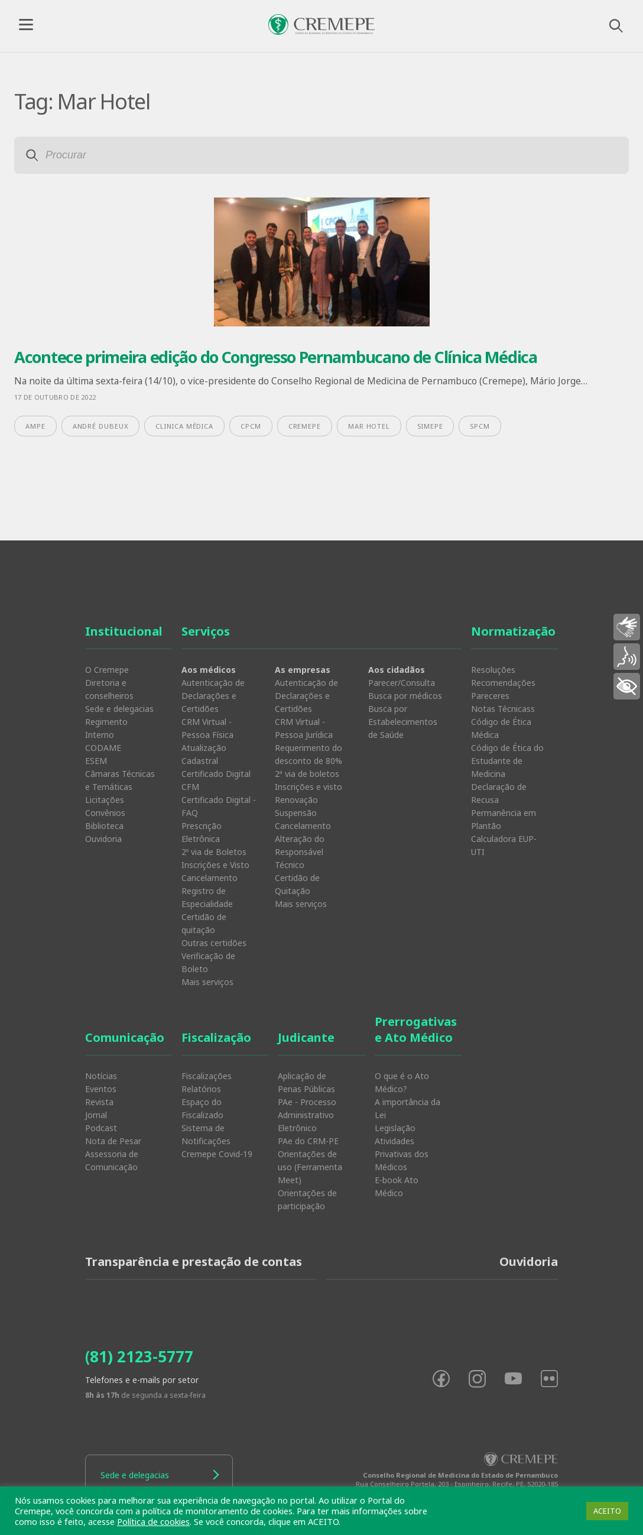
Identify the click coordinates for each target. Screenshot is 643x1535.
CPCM (251, 426)
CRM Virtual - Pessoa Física (207, 728)
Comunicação (124, 1037)
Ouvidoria (103, 838)
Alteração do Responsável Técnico (299, 851)
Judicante (306, 1037)
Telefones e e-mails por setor (142, 1379)
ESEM (96, 760)
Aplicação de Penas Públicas (306, 1082)
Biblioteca (104, 825)
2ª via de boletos (307, 773)
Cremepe (304, 426)
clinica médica (184, 426)
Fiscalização (216, 1037)
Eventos (100, 1088)
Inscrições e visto (308, 786)
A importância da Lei (407, 1108)
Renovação (296, 799)
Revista (99, 1101)
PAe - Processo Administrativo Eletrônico (307, 1115)
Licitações (104, 799)
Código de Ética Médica (501, 728)
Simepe (430, 426)
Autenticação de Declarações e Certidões (213, 695)
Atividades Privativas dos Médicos (401, 1154)
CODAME (103, 747)
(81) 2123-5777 (139, 1356)
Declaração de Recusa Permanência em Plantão (503, 806)
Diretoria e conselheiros (109, 689)
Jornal (96, 1115)
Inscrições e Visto (215, 864)
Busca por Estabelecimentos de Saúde (402, 721)
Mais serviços (207, 981)
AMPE (35, 426)
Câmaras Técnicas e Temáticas (120, 780)
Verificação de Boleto (208, 962)
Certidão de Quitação (297, 884)
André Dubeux (101, 426)
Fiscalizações (206, 1075)
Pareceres (490, 695)
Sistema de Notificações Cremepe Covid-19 (216, 1141)
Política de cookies (153, 1521)
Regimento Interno (106, 728)
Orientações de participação (307, 1199)
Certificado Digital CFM (216, 780)
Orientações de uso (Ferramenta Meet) (310, 1167)
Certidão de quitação (203, 923)
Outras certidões (213, 942)
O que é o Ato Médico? (402, 1082)
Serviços (205, 631)
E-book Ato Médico (396, 1186)
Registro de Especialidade (207, 897)
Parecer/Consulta (401, 682)
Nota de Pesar (113, 1141)
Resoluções (493, 669)
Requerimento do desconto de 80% (308, 754)
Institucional (124, 631)
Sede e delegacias (119, 708)
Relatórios (201, 1088)
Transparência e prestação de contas (193, 1262)
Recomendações (503, 682)
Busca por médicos (405, 695)
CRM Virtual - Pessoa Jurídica (304, 728)
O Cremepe (107, 669)
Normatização (513, 631)
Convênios (105, 812)
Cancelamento (209, 877)
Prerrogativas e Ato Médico (416, 1029)
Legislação (395, 1128)
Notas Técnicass (503, 708)
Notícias (101, 1075)
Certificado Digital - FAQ (218, 806)
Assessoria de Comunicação (111, 1160)
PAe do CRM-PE (308, 1141)
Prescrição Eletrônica (201, 832)
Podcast (101, 1128)
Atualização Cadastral (203, 754)
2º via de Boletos (213, 851)
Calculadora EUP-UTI (504, 845)
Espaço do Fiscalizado (202, 1108)
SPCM (480, 426)
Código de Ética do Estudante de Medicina (507, 760)
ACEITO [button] (607, 1510)
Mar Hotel (369, 426)
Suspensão (296, 812)
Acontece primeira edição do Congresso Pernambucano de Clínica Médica (275, 357)
